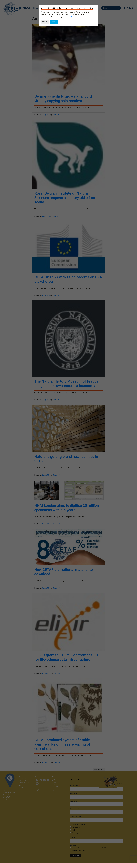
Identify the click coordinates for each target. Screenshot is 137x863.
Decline (45, 21)
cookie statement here (73, 17)
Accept (54, 21)
